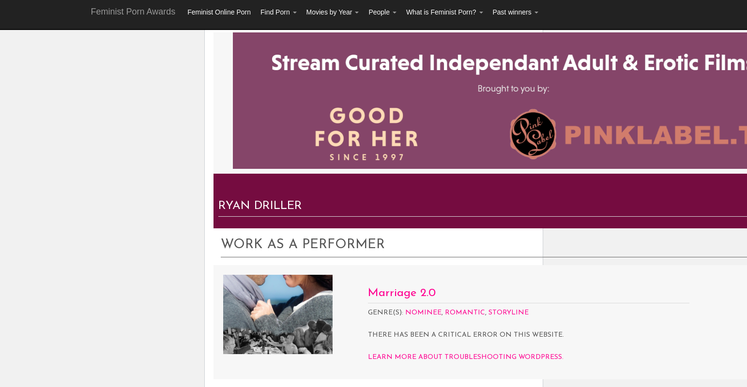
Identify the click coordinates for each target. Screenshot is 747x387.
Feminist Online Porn (219, 12)
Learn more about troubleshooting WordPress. (466, 357)
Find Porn (278, 12)
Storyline (508, 312)
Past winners (515, 12)
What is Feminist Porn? (444, 12)
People (382, 12)
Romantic (465, 312)
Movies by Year (332, 12)
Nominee (423, 312)
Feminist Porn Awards (133, 11)
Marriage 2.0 (402, 293)
